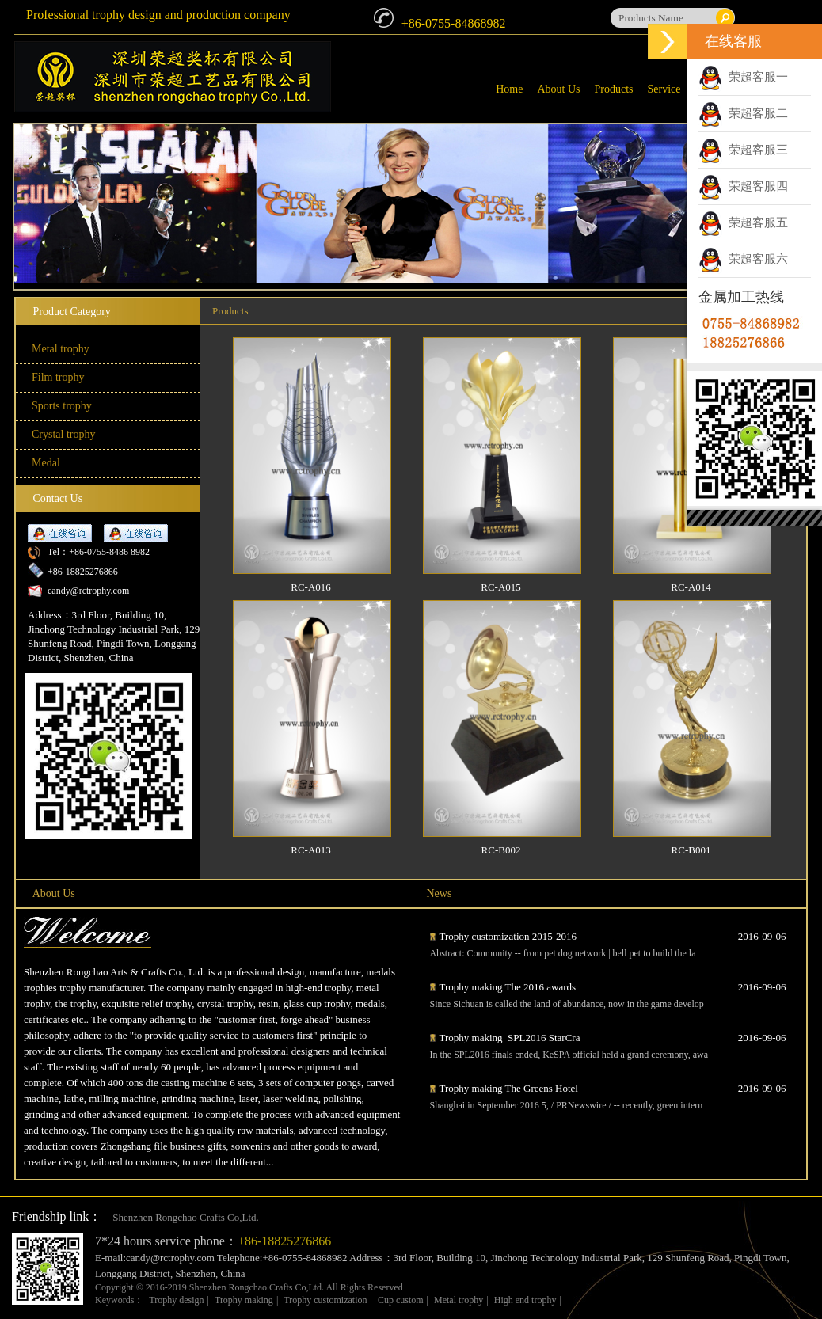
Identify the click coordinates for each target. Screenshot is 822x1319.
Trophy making (244, 1300)
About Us (558, 89)
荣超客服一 (743, 76)
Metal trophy (458, 1300)
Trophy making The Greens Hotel (509, 1088)
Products (614, 89)
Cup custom (401, 1300)
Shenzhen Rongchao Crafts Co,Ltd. (185, 1217)
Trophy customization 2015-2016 (508, 936)
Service (664, 89)
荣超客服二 (743, 113)
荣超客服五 (743, 222)
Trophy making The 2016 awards (509, 987)
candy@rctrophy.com (88, 590)
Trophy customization (325, 1300)
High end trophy (525, 1300)
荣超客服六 (743, 259)
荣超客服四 (743, 186)
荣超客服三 (743, 149)
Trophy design (176, 1300)
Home (509, 89)
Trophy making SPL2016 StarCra (510, 1037)
